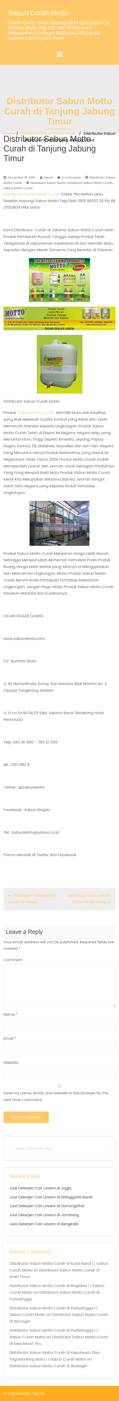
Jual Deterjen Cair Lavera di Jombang (44, 1215)
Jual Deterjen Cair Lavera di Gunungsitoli (46, 1206)
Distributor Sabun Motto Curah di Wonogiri (48, 1366)
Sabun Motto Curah (18, 188)
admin (48, 177)
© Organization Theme (24, 1393)
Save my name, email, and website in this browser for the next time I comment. (55, 1096)
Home (8, 133)
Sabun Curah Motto (38, 13)
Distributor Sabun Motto (48, 183)
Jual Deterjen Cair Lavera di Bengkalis (44, 1224)
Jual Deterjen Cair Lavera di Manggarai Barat (50, 1197)
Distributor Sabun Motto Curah (48, 133)
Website (10, 1062)
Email (9, 1038)
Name (10, 1014)
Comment (12, 960)
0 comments (71, 177)
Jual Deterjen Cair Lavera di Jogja (40, 1188)
